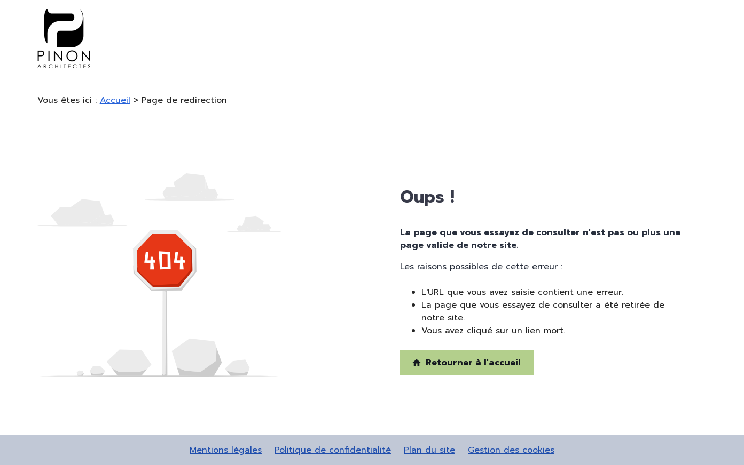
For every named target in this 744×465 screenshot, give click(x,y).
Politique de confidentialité (333, 450)
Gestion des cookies (511, 450)
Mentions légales (226, 450)
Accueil (115, 100)
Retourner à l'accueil (466, 362)
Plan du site (429, 450)
